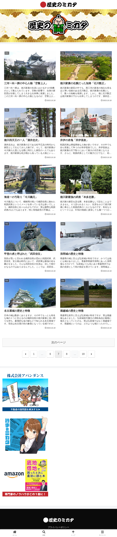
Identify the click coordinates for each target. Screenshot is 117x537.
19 (83, 354)
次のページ (58, 342)
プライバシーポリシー (58, 527)
